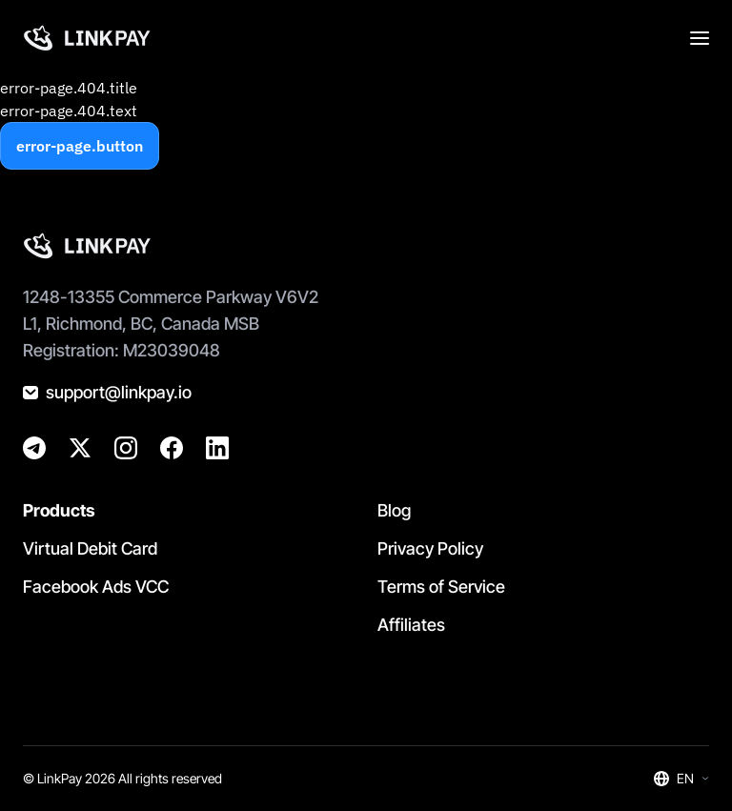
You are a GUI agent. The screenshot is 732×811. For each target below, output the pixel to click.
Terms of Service (441, 587)
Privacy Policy (430, 548)
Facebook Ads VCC (96, 587)
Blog (394, 510)
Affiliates (411, 625)
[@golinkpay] (80, 448)
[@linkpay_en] (34, 448)
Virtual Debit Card (90, 548)
